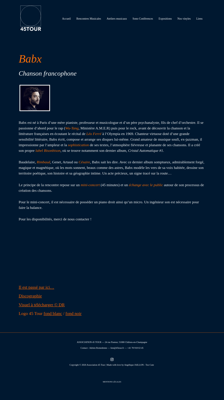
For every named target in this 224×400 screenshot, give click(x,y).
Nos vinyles (184, 18)
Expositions (165, 18)
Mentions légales (112, 382)
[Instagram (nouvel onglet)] (112, 359)
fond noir (73, 313)
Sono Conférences (143, 18)
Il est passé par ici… (36, 287)
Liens (199, 18)
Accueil (66, 18)
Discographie (30, 295)
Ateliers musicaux (117, 18)
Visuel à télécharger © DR (42, 304)
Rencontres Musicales (88, 18)
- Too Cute (149, 365)
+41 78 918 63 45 (135, 348)
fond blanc (53, 313)
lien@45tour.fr (117, 348)
